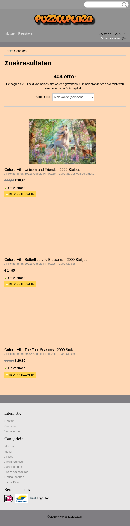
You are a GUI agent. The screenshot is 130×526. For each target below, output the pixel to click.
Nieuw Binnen (13, 482)
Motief (8, 451)
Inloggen (10, 33)
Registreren (26, 33)
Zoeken (123, 4)
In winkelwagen (21, 194)
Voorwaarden (12, 431)
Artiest (8, 456)
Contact (9, 421)
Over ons (10, 426)
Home (8, 51)
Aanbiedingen (13, 466)
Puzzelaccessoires (16, 472)
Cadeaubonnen (14, 477)
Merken (9, 446)
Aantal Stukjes (13, 461)
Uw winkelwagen (112, 33)
